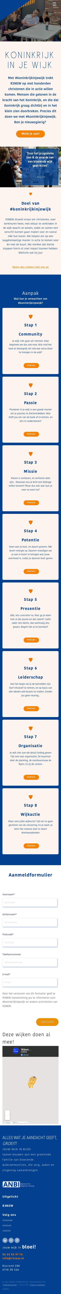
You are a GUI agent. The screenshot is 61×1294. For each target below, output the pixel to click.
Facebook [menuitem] (6, 1226)
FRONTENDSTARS (10, 1285)
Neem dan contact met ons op (30, 267)
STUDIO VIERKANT (37, 1285)
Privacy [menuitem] (6, 1288)
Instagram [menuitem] (7, 1220)
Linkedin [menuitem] (6, 1231)
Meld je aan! (31, 133)
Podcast (31, 365)
